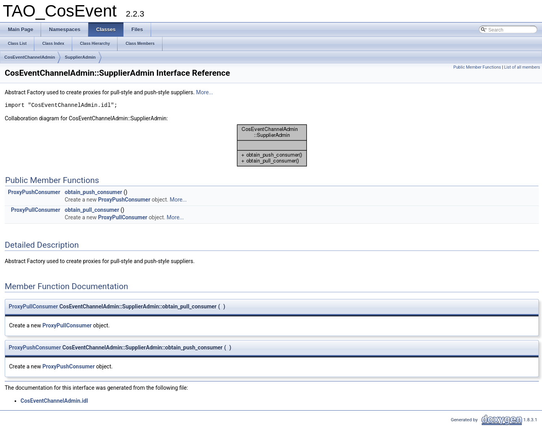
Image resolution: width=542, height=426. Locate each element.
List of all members (522, 67)
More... (204, 92)
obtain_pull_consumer (92, 210)
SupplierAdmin (80, 57)
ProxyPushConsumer (34, 192)
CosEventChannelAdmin (29, 57)
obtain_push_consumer (93, 192)
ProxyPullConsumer (35, 210)
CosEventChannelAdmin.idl (54, 401)
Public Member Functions (477, 67)
